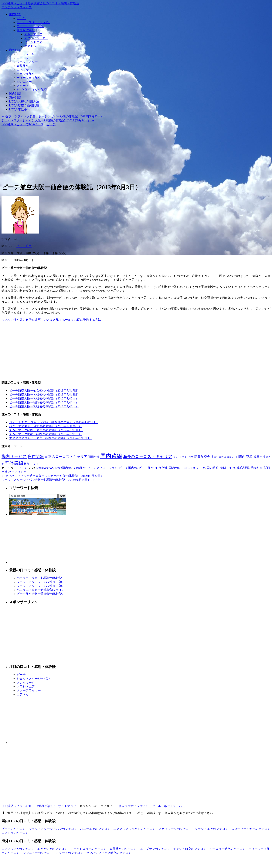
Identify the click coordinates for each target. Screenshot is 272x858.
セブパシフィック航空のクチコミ (108, 852)
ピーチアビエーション (102, 467)
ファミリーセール (149, 806)
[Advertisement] (115, 152)
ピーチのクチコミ (14, 828)
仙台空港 (161, 467)
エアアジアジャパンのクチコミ (134, 828)
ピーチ (21, 18)
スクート (23, 85)
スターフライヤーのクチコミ (250, 828)
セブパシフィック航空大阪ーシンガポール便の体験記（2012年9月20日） (53, 116)
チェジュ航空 (26, 73)
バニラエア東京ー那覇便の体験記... (40, 578)
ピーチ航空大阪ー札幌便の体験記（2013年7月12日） (44, 394)
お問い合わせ (46, 806)
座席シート (232, 457)
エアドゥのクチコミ (15, 832)
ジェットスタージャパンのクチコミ (53, 828)
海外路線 (15, 97)
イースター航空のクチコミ (227, 848)
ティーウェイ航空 (29, 77)
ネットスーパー (174, 806)
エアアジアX (25, 54)
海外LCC (15, 50)
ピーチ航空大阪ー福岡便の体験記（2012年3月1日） (44, 402)
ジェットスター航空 (183, 457)
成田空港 (259, 456)
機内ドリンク (31, 464)
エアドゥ (30, 46)
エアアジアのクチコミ (52, 848)
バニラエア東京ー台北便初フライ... (40, 589)
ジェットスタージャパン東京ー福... (40, 582)
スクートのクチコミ (69, 852)
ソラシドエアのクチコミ (211, 828)
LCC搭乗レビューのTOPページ (22, 124)
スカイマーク (33, 34)
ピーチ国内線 (128, 467)
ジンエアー (24, 81)
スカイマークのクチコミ (175, 828)
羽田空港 (94, 456)
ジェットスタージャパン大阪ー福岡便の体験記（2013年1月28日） (53, 422)
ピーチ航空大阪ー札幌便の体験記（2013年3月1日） (44, 406)
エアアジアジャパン (30, 26)
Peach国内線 (63, 467)
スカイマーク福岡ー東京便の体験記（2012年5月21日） (46, 430)
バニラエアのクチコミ (95, 828)
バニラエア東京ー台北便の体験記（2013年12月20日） (45, 426)
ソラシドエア (33, 42)
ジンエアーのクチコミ (38, 852)
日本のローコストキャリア (65, 457)
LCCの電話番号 (19, 109)
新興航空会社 (26, 30)
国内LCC (15, 14)
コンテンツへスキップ (17, 7)
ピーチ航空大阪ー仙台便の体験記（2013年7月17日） (44, 390)
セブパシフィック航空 (32, 89)
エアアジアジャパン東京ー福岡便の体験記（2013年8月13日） (50, 438)
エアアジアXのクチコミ (18, 848)
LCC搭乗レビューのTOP (18, 806)
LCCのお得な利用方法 (24, 101)
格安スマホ (126, 806)
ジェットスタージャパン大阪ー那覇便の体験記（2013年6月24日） (48, 120)
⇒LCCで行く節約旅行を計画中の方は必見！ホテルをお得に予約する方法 (51, 319)
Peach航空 (79, 467)
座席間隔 (36, 456)
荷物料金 (256, 467)
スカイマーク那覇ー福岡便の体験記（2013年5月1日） (45, 434)
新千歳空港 (220, 457)
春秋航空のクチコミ (123, 848)
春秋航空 (23, 65)
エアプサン (24, 69)
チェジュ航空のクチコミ (189, 848)
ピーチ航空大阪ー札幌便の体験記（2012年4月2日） (44, 398)
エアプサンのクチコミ (155, 848)
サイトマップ (67, 806)
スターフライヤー (36, 38)
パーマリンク (17, 471)
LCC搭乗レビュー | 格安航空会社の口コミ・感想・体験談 (40, 3)
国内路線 (15, 93)
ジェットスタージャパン (33, 22)
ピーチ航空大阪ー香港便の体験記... (40, 593)
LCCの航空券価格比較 (24, 105)
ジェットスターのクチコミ (88, 848)
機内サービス (14, 456)
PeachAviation (44, 467)
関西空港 (245, 457)
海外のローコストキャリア (147, 456)
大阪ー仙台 (227, 467)
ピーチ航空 (24, 246)
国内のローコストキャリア (187, 467)
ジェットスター (27, 61)
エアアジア (24, 57)
